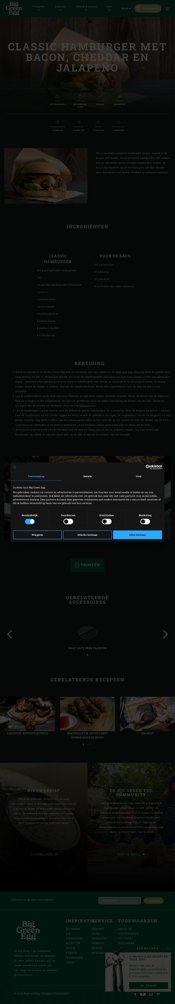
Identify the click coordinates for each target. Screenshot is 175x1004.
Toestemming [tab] (36, 476)
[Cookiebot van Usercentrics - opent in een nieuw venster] (147, 467)
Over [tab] (139, 476)
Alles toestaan (137, 534)
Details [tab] (87, 476)
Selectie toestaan (87, 534)
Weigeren (37, 534)
